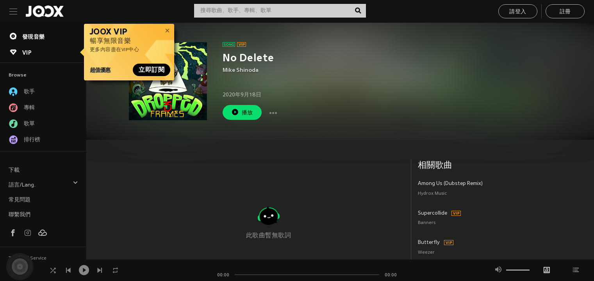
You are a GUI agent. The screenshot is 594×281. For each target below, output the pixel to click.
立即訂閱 (151, 70)
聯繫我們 (19, 215)
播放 (242, 112)
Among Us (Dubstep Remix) (450, 184)
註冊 (565, 12)
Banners (426, 223)
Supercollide (432, 213)
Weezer (426, 252)
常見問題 (19, 200)
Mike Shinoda (241, 70)
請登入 (517, 12)
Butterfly (429, 242)
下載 (14, 170)
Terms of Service (27, 258)
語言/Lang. (43, 184)
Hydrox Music (432, 193)
